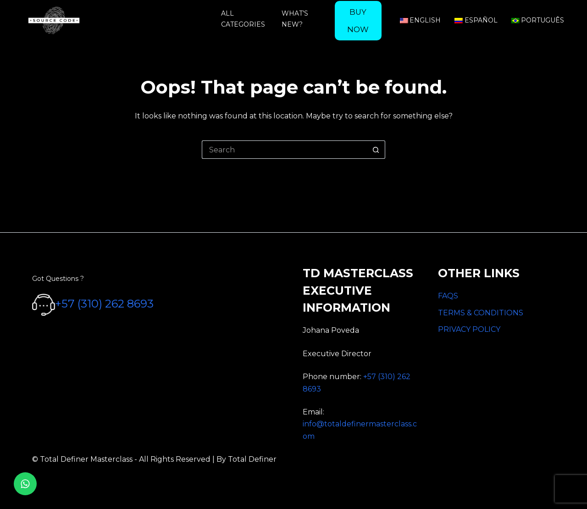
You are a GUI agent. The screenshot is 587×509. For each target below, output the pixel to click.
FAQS (448, 295)
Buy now (358, 20)
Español (476, 20)
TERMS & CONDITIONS (480, 312)
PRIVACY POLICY (469, 329)
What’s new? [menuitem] (295, 18)
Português (538, 20)
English (420, 20)
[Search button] (376, 149)
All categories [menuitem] (243, 18)
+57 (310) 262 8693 (104, 304)
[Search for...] (284, 149)
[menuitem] (358, 20)
